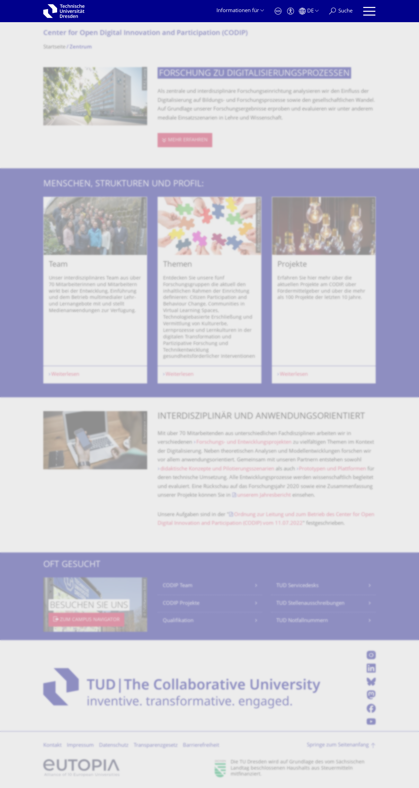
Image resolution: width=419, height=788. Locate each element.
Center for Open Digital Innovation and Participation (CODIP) (145, 33)
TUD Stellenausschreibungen (310, 603)
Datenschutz (113, 745)
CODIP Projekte (181, 603)
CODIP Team (178, 585)
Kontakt (52, 745)
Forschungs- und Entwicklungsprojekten (244, 442)
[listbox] (209, 290)
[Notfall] (278, 11)
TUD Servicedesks (297, 585)
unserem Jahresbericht (264, 495)
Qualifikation (178, 620)
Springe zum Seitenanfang (338, 745)
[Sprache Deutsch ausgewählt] (309, 11)
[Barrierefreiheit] (290, 11)
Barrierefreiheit (201, 745)
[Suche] (341, 11)
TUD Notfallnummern (302, 620)
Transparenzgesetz (156, 745)
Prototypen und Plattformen (332, 469)
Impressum (80, 745)
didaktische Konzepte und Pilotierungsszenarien (217, 469)
